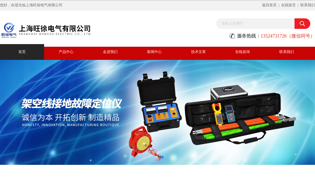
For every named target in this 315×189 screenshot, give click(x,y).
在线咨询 (242, 52)
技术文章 (198, 52)
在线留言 (288, 5)
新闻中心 (154, 52)
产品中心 (66, 52)
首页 (22, 52)
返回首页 (269, 5)
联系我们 (307, 5)
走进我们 (110, 52)
